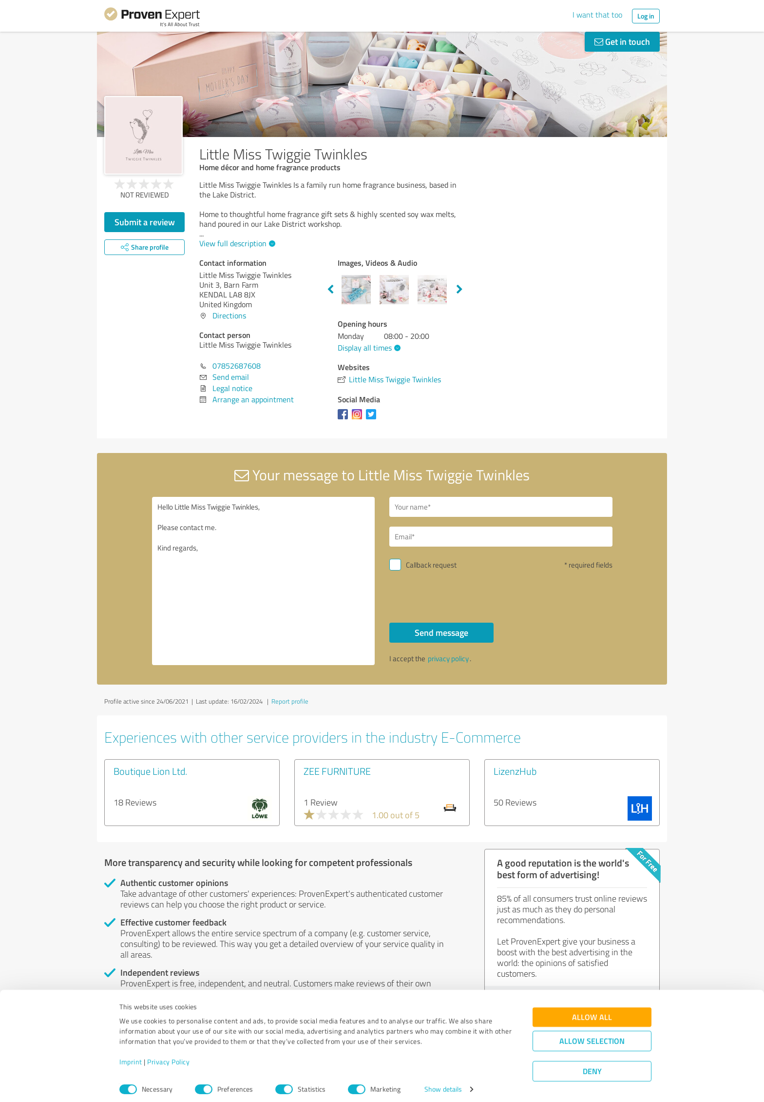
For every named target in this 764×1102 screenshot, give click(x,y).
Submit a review (145, 222)
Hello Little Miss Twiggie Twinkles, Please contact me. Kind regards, (263, 581)
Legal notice (232, 388)
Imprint (130, 1056)
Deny (592, 1065)
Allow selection (592, 1035)
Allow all (592, 1011)
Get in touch (622, 41)
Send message (441, 632)
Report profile (289, 701)
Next (459, 290)
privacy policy (448, 658)
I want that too (597, 14)
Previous (330, 290)
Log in (645, 15)
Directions (229, 315)
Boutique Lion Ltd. (150, 771)
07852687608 (236, 365)
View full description (236, 243)
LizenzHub (515, 771)
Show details (443, 1083)
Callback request (431, 565)
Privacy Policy (168, 1056)
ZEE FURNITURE (337, 771)
